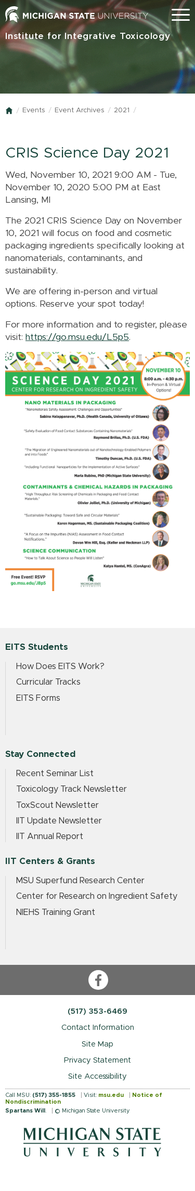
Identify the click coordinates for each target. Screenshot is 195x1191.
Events (33, 110)
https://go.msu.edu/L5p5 (77, 337)
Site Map (97, 1044)
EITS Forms (38, 698)
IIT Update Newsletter (59, 821)
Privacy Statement (97, 1060)
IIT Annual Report (49, 836)
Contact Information (97, 1027)
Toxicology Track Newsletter (71, 789)
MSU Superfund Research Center (80, 880)
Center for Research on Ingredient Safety (96, 896)
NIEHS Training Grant (55, 912)
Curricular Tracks (48, 682)
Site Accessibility (97, 1076)
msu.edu (111, 1095)
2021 (121, 110)
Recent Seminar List (55, 773)
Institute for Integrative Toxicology (88, 36)
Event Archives (79, 110)
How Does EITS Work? (60, 666)
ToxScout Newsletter (57, 805)
